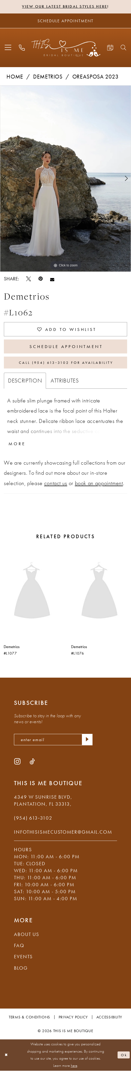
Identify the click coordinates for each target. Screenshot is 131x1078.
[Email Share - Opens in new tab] (52, 279)
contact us (55, 489)
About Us (26, 941)
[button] (8, 48)
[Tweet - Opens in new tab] (28, 279)
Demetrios (48, 77)
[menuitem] (8, 48)
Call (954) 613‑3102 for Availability (66, 367)
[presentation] (32, 598)
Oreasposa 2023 (95, 77)
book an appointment (99, 489)
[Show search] (123, 48)
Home (14, 77)
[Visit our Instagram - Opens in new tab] (17, 768)
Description (25, 385)
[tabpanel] (65, 179)
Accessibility (109, 1024)
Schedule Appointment (66, 349)
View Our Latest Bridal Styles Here (64, 7)
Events (23, 964)
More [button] (18, 449)
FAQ (19, 953)
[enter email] (53, 746)
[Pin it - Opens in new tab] (40, 279)
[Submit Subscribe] (87, 746)
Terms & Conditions (29, 1024)
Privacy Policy (73, 1024)
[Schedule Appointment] (65, 21)
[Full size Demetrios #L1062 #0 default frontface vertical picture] (65, 179)
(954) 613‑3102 (33, 825)
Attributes (65, 385)
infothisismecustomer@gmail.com (63, 839)
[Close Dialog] (6, 1062)
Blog (21, 975)
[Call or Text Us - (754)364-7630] (22, 48)
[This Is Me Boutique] (65, 48)
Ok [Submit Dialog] (123, 1062)
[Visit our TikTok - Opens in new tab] (32, 768)
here (74, 1072)
